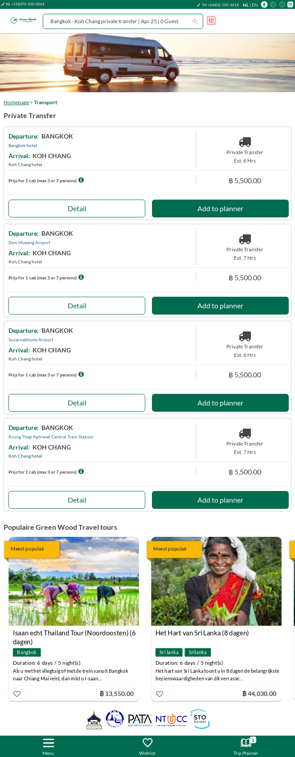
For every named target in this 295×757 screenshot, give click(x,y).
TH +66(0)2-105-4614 (220, 5)
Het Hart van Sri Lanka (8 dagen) (202, 633)
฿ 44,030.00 (259, 693)
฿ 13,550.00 (117, 693)
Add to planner (220, 208)
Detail (77, 208)
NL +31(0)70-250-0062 (25, 4)
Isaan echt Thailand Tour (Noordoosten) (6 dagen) (74, 634)
